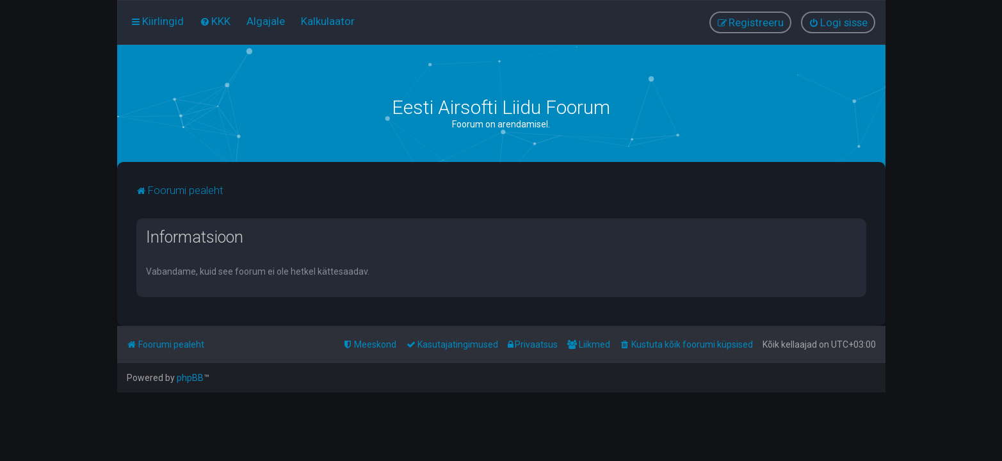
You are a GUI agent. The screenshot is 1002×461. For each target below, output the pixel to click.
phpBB (190, 378)
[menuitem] (215, 21)
